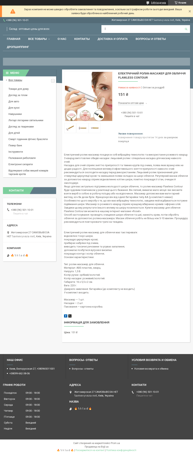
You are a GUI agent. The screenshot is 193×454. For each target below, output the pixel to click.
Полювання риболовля (22, 158)
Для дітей (14, 132)
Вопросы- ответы (83, 368)
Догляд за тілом (17, 95)
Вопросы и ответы (151, 38)
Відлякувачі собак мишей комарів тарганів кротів (28, 172)
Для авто (13, 101)
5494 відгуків (158, 2)
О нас (62, 38)
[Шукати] (186, 29)
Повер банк (15, 145)
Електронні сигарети (20, 164)
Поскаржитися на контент (89, 450)
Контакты (82, 38)
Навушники (15, 114)
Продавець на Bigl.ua (97, 446)
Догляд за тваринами (21, 126)
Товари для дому (18, 88)
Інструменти (15, 151)
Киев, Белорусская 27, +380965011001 (32, 368)
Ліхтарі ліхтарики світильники (25, 120)
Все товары (37, 38)
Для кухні (13, 107)
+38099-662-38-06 (19, 373)
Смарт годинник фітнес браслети (28, 139)
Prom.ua (115, 443)
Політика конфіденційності (121, 450)
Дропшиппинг (18, 47)
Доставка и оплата (113, 38)
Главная (13, 38)
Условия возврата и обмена (151, 368)
